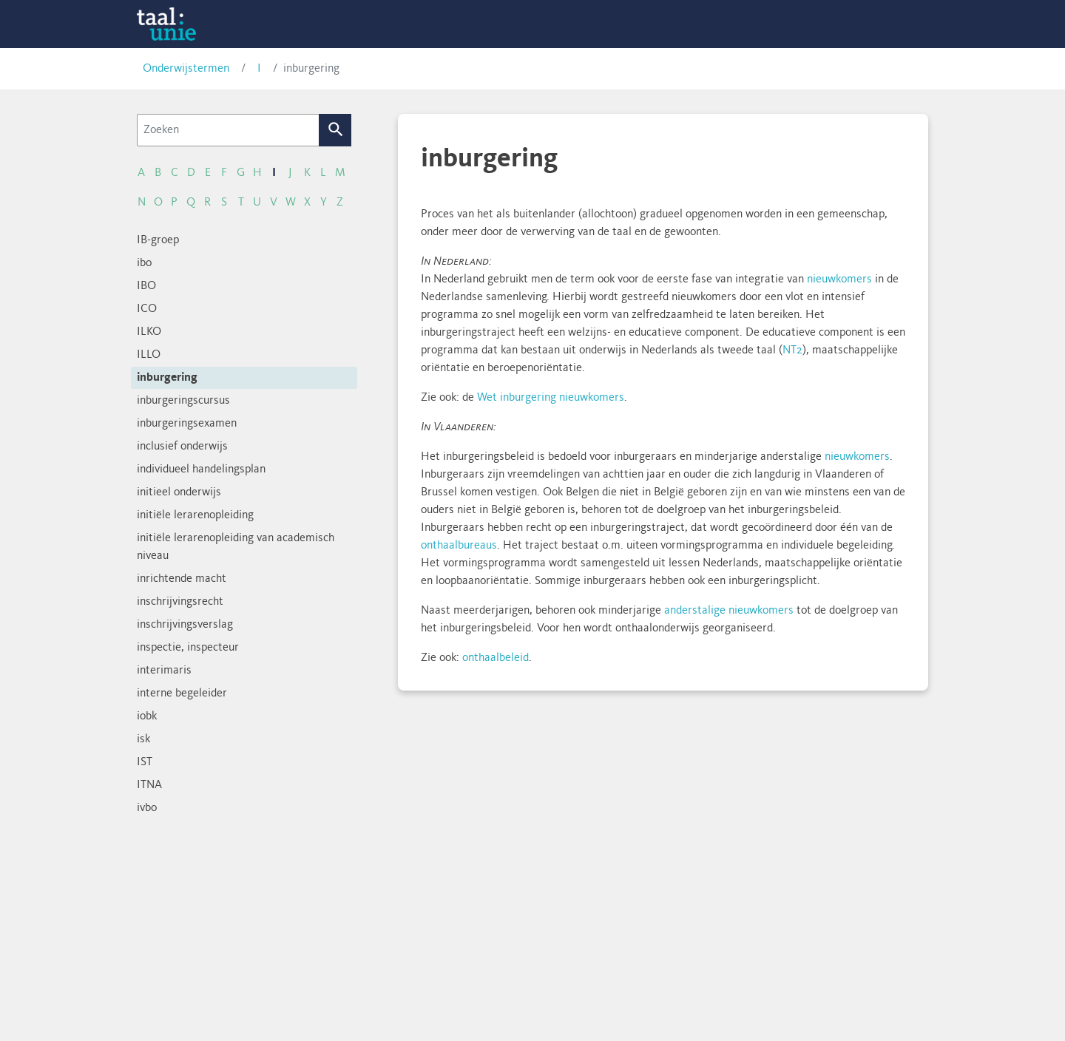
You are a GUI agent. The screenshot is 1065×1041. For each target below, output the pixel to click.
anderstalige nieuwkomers (729, 611)
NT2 (792, 350)
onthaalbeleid (495, 658)
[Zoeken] (228, 130)
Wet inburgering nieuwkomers (550, 398)
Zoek (335, 130)
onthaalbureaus (459, 546)
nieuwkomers (839, 279)
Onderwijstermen (186, 69)
